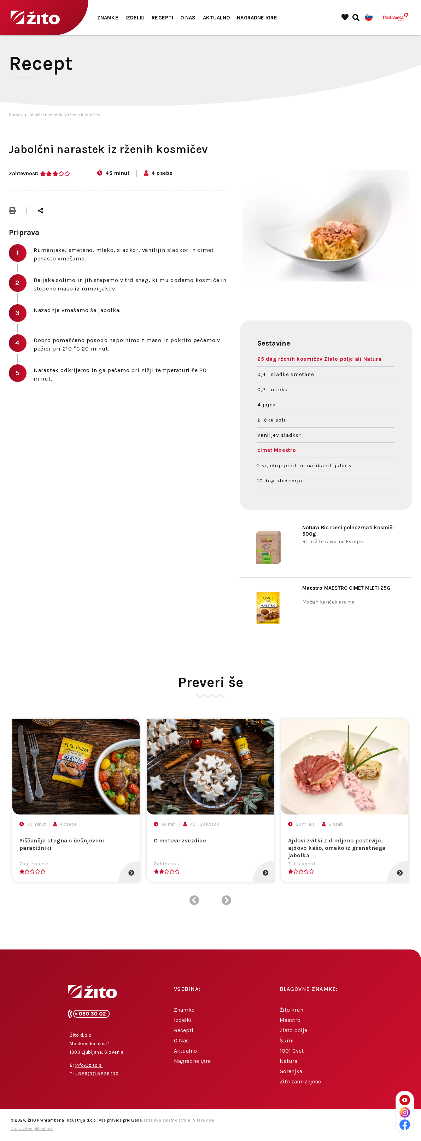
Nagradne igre (257, 17)
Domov (16, 114)
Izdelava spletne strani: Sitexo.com (179, 1120)
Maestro (290, 1020)
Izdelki (135, 17)
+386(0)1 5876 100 (97, 1073)
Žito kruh (291, 1009)
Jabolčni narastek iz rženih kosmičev (64, 114)
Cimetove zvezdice (180, 840)
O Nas (188, 17)
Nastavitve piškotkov (32, 1129)
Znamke (107, 17)
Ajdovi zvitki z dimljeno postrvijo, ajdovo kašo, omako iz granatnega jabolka (337, 848)
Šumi (287, 1040)
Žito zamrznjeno (300, 1081)
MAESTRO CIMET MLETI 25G (346, 588)
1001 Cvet (292, 1050)
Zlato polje (293, 1030)
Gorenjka (291, 1071)
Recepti (162, 17)
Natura (288, 1061)
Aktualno (216, 17)
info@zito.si (89, 1065)
